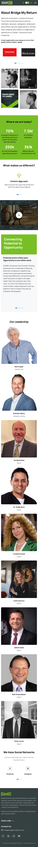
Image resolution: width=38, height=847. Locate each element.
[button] (15, 63)
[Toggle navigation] (35, 2)
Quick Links (6, 820)
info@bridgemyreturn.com (12, 830)
